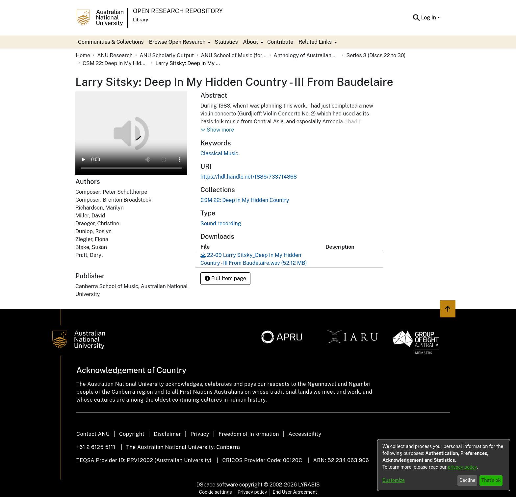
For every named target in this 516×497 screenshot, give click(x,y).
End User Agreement (294, 492)
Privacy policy (252, 492)
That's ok (491, 480)
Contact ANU (93, 434)
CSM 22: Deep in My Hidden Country (115, 63)
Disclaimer (167, 434)
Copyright (131, 434)
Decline (467, 480)
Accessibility (304, 434)
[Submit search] (416, 18)
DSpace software (217, 485)
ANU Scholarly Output (167, 55)
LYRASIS (309, 485)
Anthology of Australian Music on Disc (306, 55)
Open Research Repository (178, 11)
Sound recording (220, 223)
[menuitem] (179, 42)
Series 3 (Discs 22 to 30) (375, 55)
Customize (393, 480)
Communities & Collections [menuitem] (111, 42)
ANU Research (115, 55)
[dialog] (443, 465)
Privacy (200, 434)
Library (140, 19)
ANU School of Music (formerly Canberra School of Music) (234, 55)
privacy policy (462, 467)
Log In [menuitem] (428, 17)
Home (83, 55)
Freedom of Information (249, 434)
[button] (217, 130)
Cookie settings (215, 492)
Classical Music (219, 153)
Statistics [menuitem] (226, 42)
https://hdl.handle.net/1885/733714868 (248, 177)
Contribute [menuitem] (280, 42)
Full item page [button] (225, 278)
